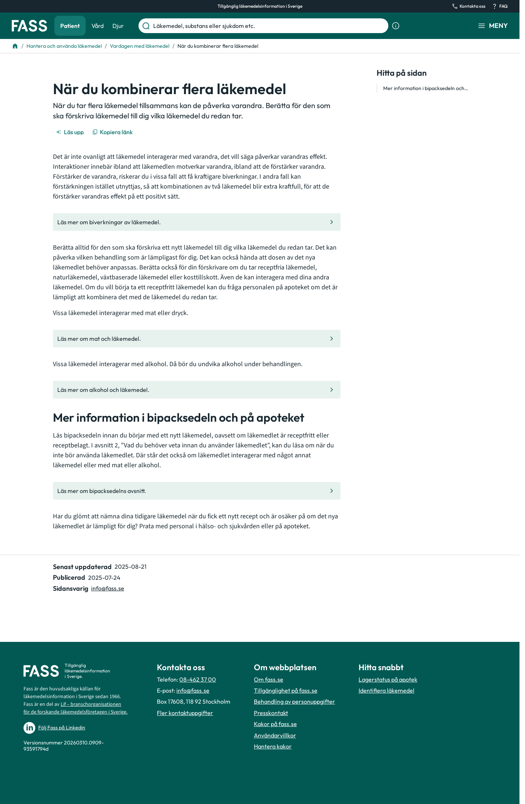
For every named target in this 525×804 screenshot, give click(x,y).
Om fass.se (268, 679)
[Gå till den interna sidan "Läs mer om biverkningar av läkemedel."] (197, 222)
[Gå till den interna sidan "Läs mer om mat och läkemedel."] (197, 338)
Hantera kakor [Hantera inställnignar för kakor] (273, 746)
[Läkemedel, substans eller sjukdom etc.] (269, 25)
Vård (97, 25)
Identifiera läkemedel (386, 690)
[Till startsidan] (15, 46)
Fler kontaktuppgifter (185, 713)
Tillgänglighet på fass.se (285, 690)
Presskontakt (271, 713)
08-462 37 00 (197, 679)
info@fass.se (192, 690)
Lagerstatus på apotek (388, 679)
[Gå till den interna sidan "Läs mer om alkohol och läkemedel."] (197, 390)
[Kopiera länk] (113, 132)
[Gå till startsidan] (29, 25)
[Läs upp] (70, 132)
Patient (70, 25)
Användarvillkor (275, 735)
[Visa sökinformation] (395, 25)
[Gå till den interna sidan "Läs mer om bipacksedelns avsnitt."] (197, 491)
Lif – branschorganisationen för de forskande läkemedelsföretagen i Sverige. (75, 708)
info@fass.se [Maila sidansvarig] (107, 588)
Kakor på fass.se (275, 724)
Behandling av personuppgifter (294, 701)
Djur (118, 25)
